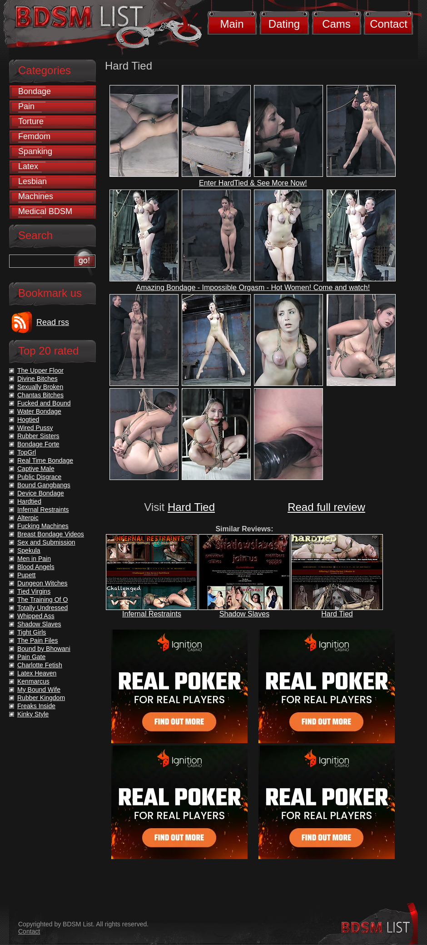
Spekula (28, 550)
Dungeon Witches (42, 583)
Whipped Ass (36, 616)
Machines (35, 196)
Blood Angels (36, 566)
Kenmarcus (33, 681)
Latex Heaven (36, 673)
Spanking (35, 151)
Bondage (34, 91)
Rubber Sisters (38, 436)
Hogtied (28, 419)
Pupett (26, 575)
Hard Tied (191, 507)
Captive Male (36, 468)
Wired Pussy (35, 427)
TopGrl (26, 452)
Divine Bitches (37, 378)
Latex (28, 166)
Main (231, 24)
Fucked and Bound (44, 403)
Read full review (326, 507)
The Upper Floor (40, 370)
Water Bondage (39, 411)
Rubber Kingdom (41, 697)
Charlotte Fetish (39, 665)
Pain (26, 106)
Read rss (52, 322)
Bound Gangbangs (43, 485)
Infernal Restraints (151, 614)
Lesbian (32, 181)
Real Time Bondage (45, 460)
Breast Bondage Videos (50, 534)
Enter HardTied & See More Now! (253, 183)
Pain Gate (31, 656)
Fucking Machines (43, 526)
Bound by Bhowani (43, 648)
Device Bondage (40, 493)
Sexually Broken (40, 386)
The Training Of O (42, 599)
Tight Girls (31, 632)
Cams (336, 24)
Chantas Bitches (40, 395)
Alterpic (28, 517)
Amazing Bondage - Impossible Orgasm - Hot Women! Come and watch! (253, 287)
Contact (388, 24)
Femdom (34, 136)
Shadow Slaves (244, 614)
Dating (284, 24)
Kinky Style (33, 714)
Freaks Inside (36, 706)
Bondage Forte (38, 444)
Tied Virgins (33, 591)
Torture (31, 121)
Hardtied (29, 501)
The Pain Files (37, 640)
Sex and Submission (46, 542)
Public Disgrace (39, 476)
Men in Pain (34, 558)
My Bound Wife (38, 689)
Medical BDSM (45, 211)
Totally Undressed (42, 607)
